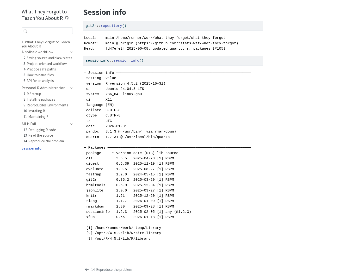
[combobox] (47, 30)
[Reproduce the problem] (108, 269)
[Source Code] (67, 18)
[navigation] (45, 52)
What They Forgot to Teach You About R (44, 14)
